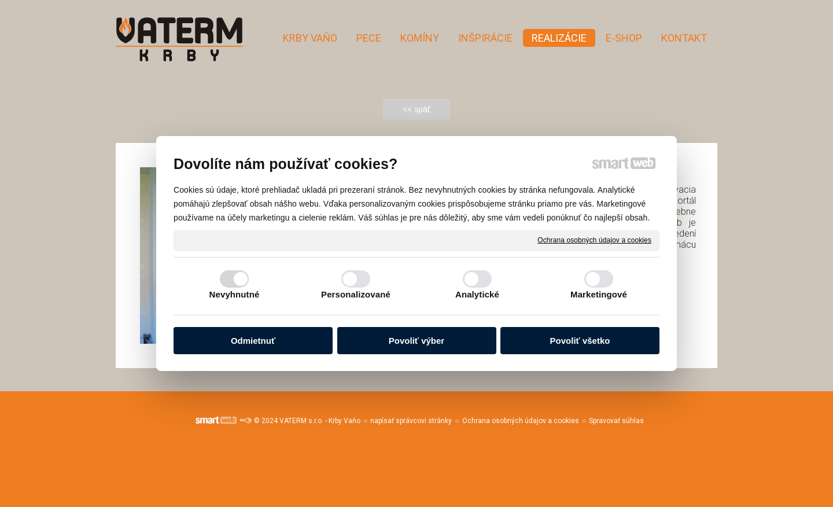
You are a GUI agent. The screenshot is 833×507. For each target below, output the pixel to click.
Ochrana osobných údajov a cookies (594, 240)
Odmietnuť (253, 341)
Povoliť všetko (580, 341)
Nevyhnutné (234, 294)
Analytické (477, 294)
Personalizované (355, 294)
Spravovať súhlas (616, 421)
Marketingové (598, 294)
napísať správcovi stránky (411, 421)
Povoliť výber (416, 341)
